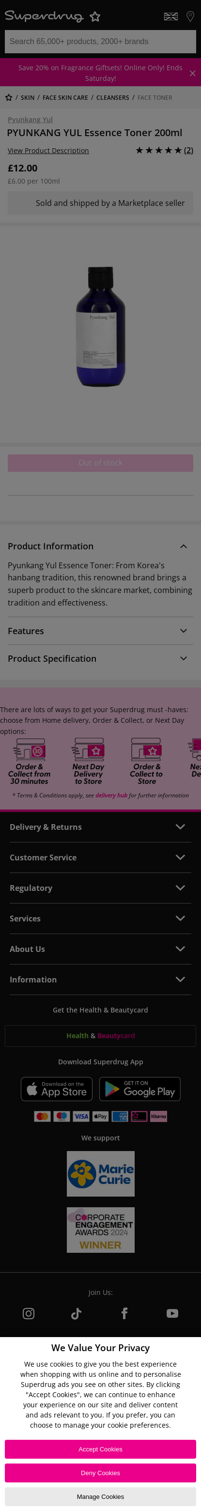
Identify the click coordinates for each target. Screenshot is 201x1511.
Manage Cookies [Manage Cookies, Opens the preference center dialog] (100, 1496)
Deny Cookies (100, 1473)
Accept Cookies (100, 1449)
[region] (100, 1424)
